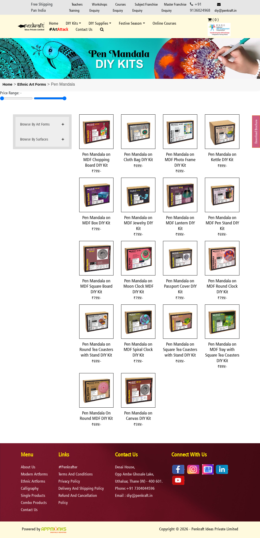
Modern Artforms (34, 474)
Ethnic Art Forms (31, 84)
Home (53, 23)
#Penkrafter (67, 467)
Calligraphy (30, 488)
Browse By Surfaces (34, 139)
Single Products (33, 495)
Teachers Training (76, 7)
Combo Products (34, 502)
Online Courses (164, 23)
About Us (28, 467)
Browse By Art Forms (35, 124)
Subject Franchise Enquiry (145, 7)
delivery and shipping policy (81, 488)
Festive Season (130, 23)
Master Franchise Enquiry (173, 7)
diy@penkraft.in (226, 7)
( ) (213, 19)
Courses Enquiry (119, 7)
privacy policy (69, 481)
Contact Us (84, 29)
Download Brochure (256, 132)
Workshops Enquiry (98, 7)
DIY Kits (72, 23)
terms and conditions (75, 474)
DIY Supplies (98, 23)
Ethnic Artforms (33, 481)
